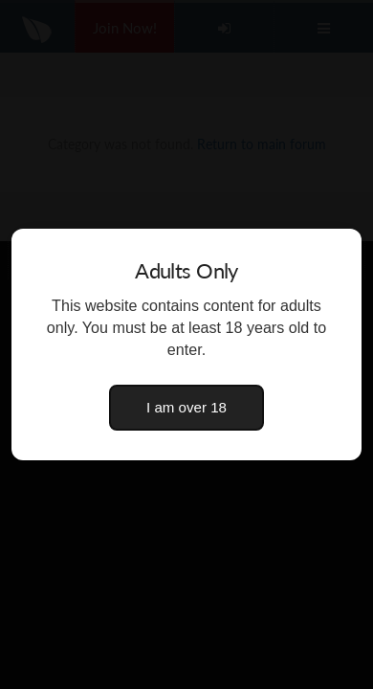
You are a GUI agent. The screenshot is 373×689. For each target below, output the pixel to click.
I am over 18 (186, 407)
